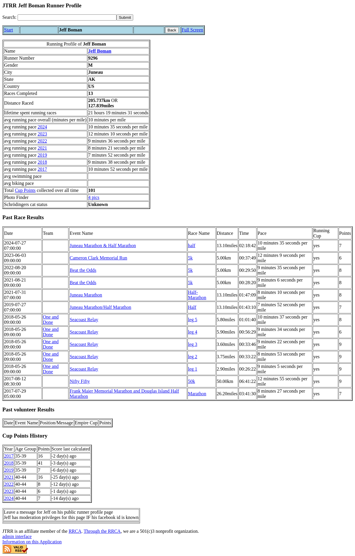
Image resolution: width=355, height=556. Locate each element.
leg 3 (192, 344)
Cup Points (25, 190)
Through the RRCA (102, 531)
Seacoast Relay (84, 319)
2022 (42, 140)
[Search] (67, 17)
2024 (42, 126)
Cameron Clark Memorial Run (98, 257)
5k (190, 257)
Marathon (197, 393)
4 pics (93, 197)
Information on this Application (32, 541)
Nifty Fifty (80, 381)
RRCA (75, 531)
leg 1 (192, 368)
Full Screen (192, 29)
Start (8, 29)
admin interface (17, 536)
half (191, 245)
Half (192, 307)
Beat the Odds (83, 270)
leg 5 (192, 319)
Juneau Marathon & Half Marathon (103, 245)
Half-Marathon (197, 295)
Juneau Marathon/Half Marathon (100, 307)
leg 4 (192, 331)
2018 (42, 162)
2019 (42, 155)
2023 (42, 133)
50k (191, 381)
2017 (42, 169)
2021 (42, 147)
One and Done (51, 319)
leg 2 (192, 356)
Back (172, 30)
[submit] (124, 17)
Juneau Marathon (86, 294)
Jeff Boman (99, 50)
